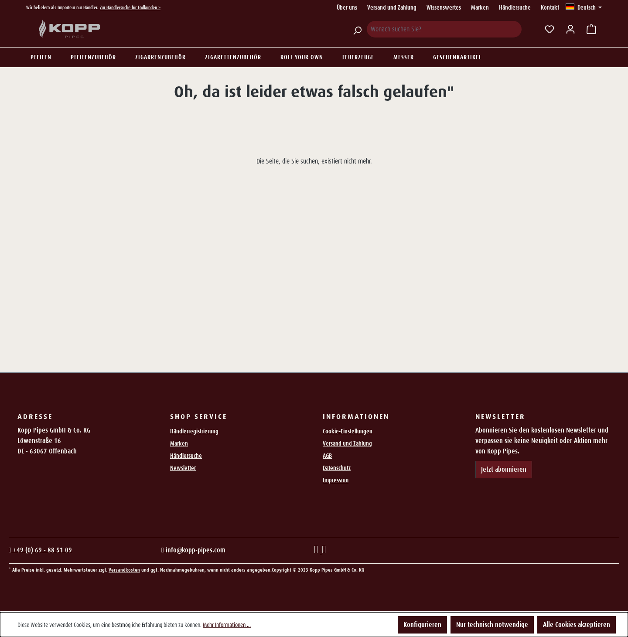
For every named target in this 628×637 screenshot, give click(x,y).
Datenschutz (337, 467)
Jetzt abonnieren (503, 469)
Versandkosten (124, 570)
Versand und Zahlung (391, 7)
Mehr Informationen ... (227, 624)
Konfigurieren (422, 624)
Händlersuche (515, 7)
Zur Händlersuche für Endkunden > (130, 7)
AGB (327, 455)
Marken (480, 7)
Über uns (347, 7)
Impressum (335, 480)
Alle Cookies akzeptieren (576, 624)
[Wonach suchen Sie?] (444, 29)
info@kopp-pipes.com (193, 550)
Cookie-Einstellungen (347, 431)
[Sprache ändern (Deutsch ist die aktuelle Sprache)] (584, 7)
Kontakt (550, 7)
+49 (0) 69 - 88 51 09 (40, 550)
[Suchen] (357, 29)
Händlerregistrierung (194, 431)
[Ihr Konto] (570, 29)
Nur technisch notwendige (492, 624)
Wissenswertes (444, 7)
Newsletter (183, 467)
